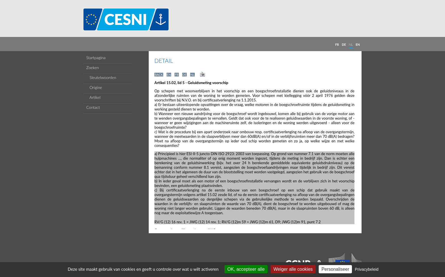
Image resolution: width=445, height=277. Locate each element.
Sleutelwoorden (101, 77)
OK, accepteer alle (246, 269)
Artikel (93, 97)
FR (337, 44)
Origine (94, 87)
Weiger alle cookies (292, 269)
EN (358, 44)
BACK (159, 74)
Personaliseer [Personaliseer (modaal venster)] (335, 269)
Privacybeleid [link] (366, 269)
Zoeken (92, 67)
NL (351, 44)
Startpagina (96, 57)
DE (344, 44)
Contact (93, 107)
